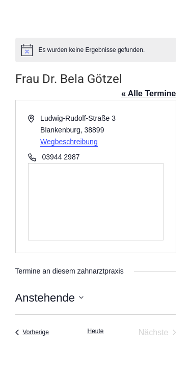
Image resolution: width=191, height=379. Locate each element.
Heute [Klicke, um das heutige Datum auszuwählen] (95, 331)
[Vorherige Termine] (32, 332)
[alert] (95, 50)
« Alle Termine (148, 93)
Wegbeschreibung (69, 142)
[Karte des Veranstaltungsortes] (96, 202)
